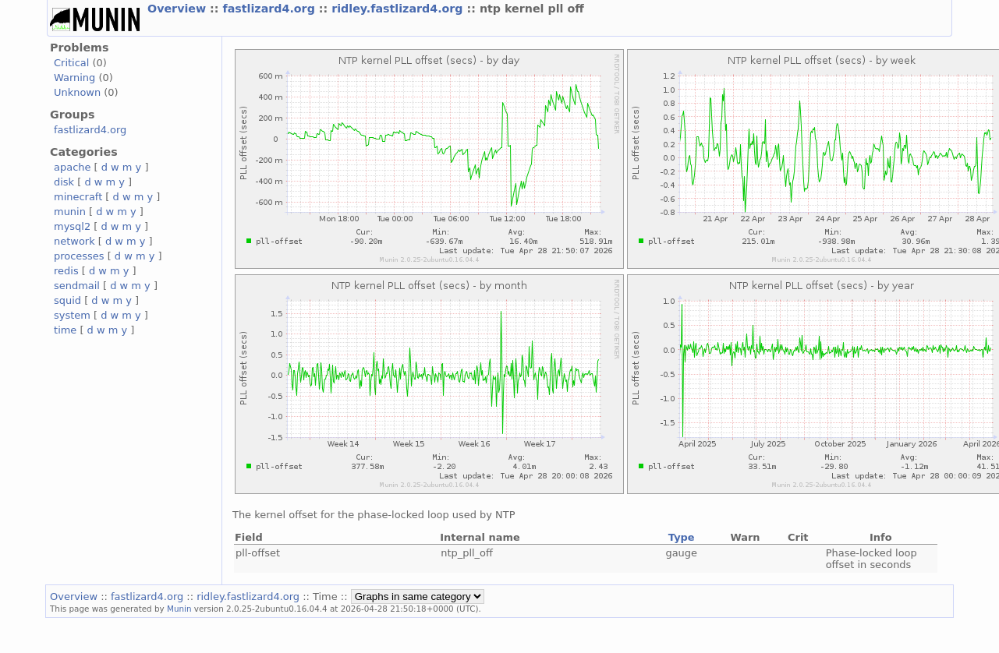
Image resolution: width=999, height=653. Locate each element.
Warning (74, 77)
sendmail (77, 285)
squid (67, 300)
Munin (179, 608)
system (72, 315)
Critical (71, 63)
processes (79, 256)
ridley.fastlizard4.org (398, 8)
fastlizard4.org (270, 8)
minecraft (78, 197)
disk (64, 182)
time (65, 330)
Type (681, 537)
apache (72, 167)
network (74, 241)
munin (70, 211)
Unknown (77, 92)
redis (66, 271)
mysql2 (72, 226)
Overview (178, 8)
